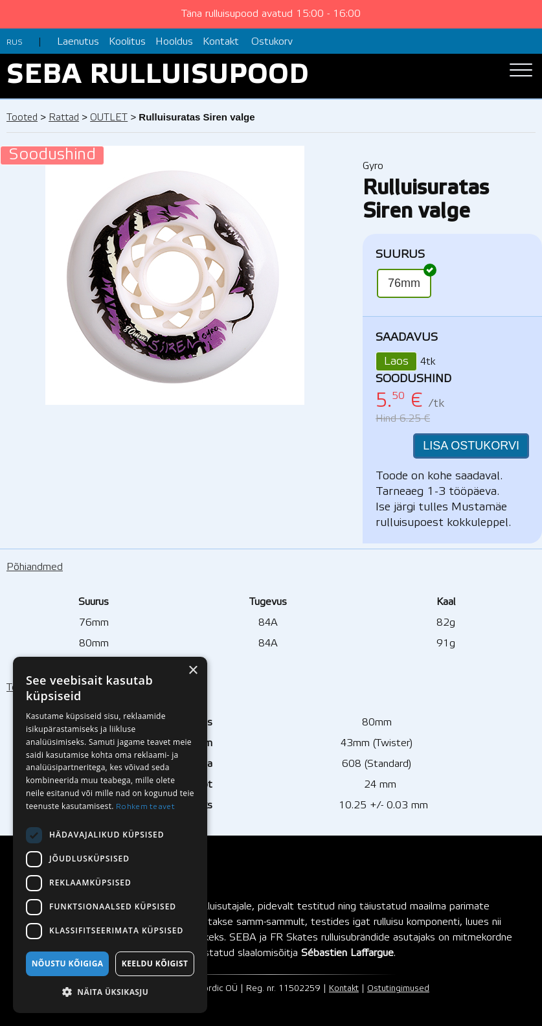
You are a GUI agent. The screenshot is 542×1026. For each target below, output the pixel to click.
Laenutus (78, 42)
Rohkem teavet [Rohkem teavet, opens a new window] (145, 806)
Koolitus (127, 42)
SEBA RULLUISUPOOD (157, 76)
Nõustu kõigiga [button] (68, 963)
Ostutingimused (398, 988)
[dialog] (110, 835)
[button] (110, 992)
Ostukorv (272, 42)
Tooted (22, 117)
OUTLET (109, 117)
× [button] (193, 671)
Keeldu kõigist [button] (155, 963)
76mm (409, 279)
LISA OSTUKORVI (471, 445)
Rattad (64, 117)
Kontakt (221, 42)
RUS (14, 42)
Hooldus (174, 42)
